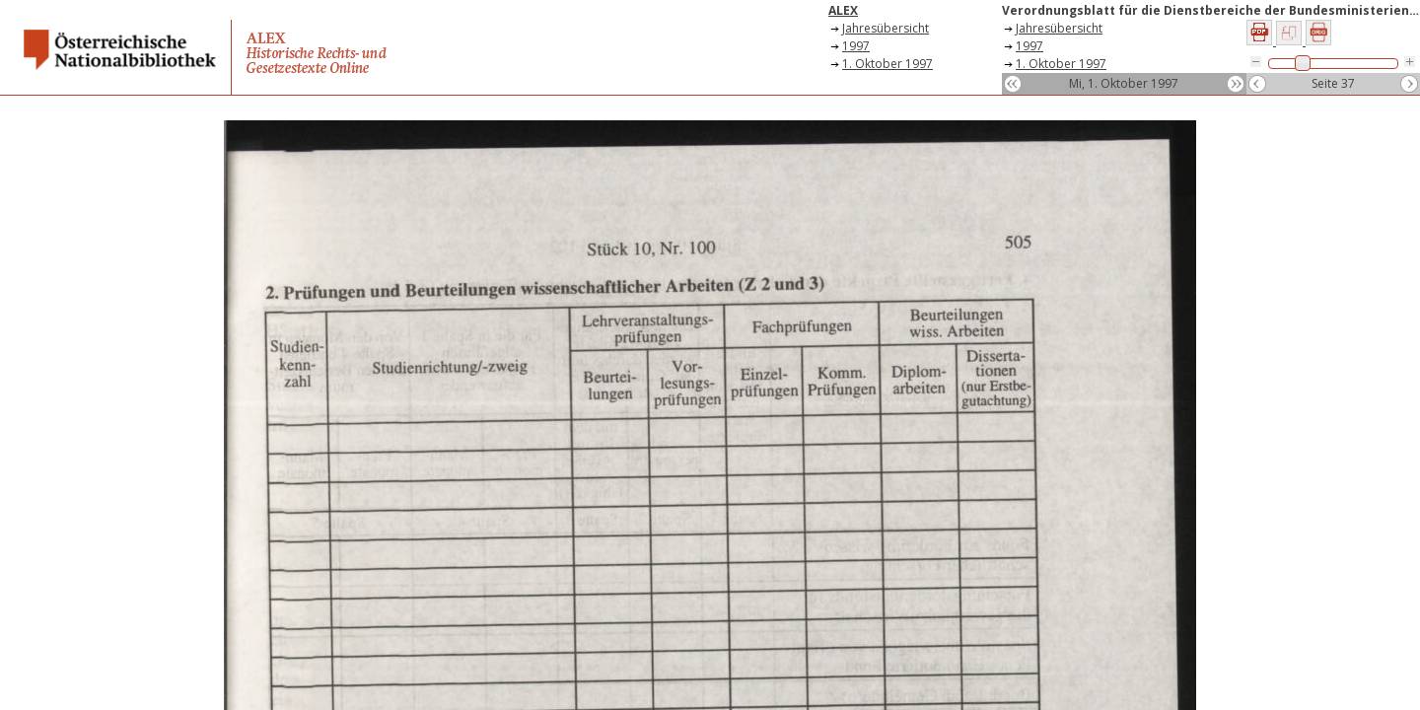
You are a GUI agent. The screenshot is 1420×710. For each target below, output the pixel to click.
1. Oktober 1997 (887, 63)
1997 (856, 45)
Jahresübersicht (885, 28)
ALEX (843, 10)
